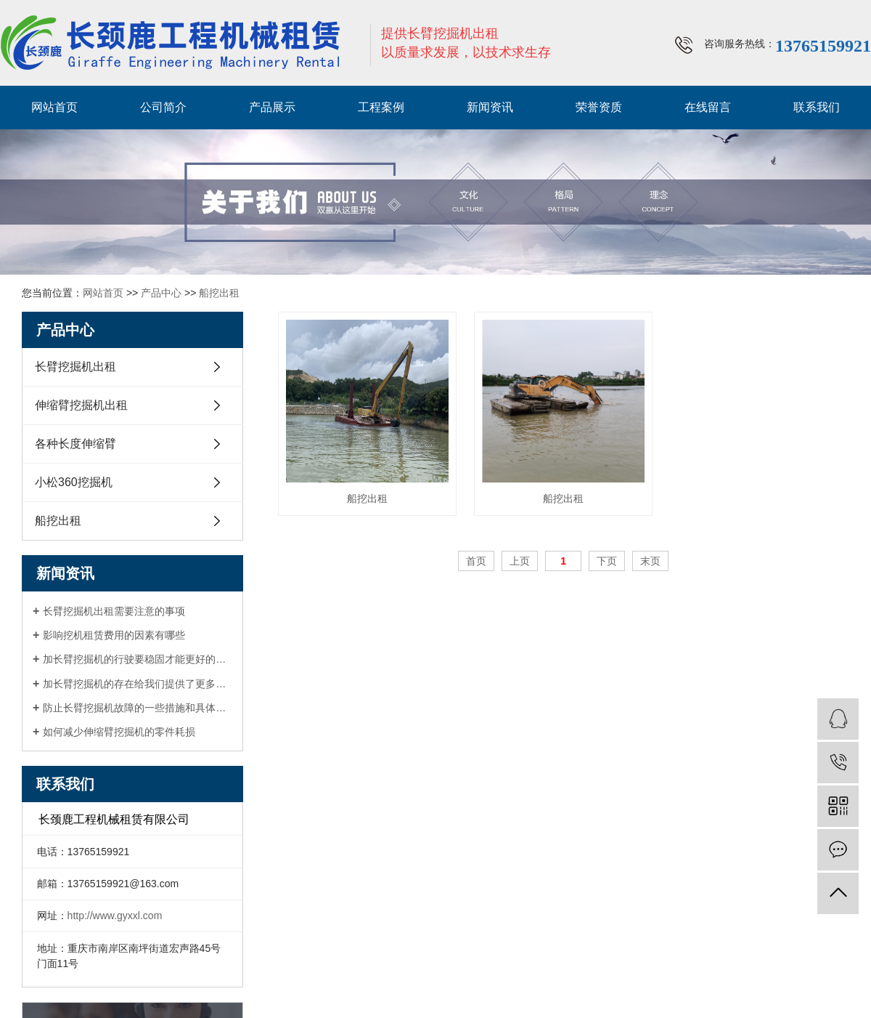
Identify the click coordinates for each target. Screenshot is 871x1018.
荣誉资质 (599, 107)
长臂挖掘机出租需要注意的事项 (114, 611)
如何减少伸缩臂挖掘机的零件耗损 (119, 732)
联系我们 (816, 107)
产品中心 (161, 293)
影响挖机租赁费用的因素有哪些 (114, 635)
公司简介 (163, 107)
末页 (650, 561)
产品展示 (272, 107)
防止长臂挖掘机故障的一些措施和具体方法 (137, 708)
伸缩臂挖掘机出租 (81, 405)
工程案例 (381, 107)
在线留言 (707, 107)
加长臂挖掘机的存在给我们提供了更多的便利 (137, 684)
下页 (607, 561)
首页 (476, 561)
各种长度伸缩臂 (75, 443)
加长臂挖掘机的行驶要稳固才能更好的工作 (137, 659)
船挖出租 (219, 293)
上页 (520, 561)
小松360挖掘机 (74, 482)
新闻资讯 (490, 107)
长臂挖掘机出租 (75, 366)
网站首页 (54, 107)
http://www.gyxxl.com (115, 915)
